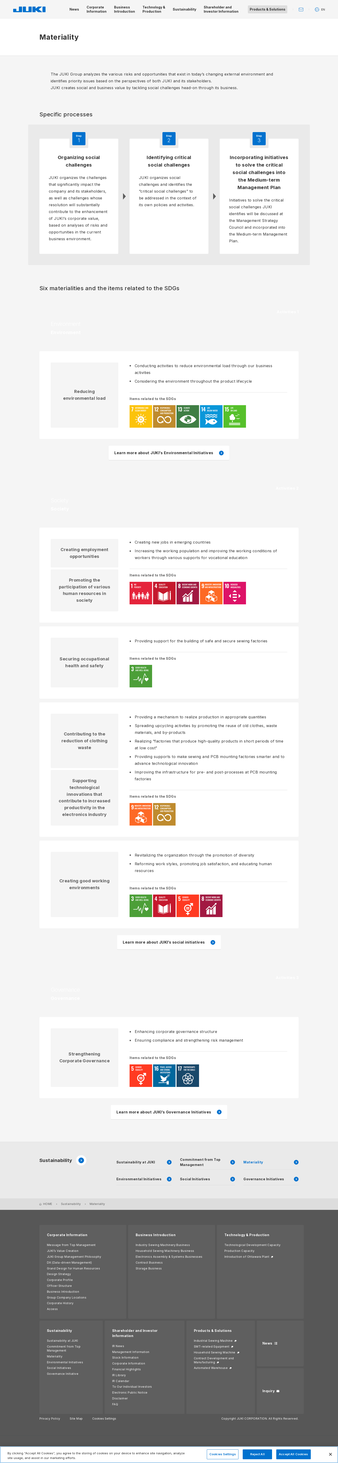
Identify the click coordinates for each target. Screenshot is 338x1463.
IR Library (119, 1375)
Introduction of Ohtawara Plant (246, 1256)
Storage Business (149, 1268)
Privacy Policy (49, 1418)
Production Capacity (239, 1251)
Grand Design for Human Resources (73, 1268)
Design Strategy (59, 1274)
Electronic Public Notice (130, 1392)
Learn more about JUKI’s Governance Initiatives (163, 1112)
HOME (47, 1204)
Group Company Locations (66, 1297)
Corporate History (60, 1303)
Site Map (76, 1418)
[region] (169, 1454)
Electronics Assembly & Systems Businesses (169, 1256)
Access (52, 1309)
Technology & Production (246, 1235)
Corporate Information (67, 1235)
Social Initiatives (59, 1368)
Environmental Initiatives (65, 1362)
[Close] (330, 1454)
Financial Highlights (126, 1369)
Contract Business (149, 1262)
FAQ (115, 1404)
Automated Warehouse (211, 1368)
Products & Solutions (213, 1331)
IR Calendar (120, 1381)
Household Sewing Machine (214, 1352)
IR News (118, 1346)
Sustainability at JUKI (62, 1340)
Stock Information (125, 1357)
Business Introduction (63, 1291)
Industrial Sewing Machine (213, 1340)
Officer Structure (59, 1286)
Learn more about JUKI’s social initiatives (164, 942)
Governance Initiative (62, 1373)
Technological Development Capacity (252, 1245)
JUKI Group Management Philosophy (74, 1256)
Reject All (257, 1454)
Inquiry (268, 1391)
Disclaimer (120, 1398)
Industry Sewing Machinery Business (163, 1245)
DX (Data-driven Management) (69, 1262)
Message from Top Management (71, 1245)
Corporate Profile (60, 1280)
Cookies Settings (104, 1418)
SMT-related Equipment (211, 1346)
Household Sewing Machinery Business (165, 1251)
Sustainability (62, 1160)
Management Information (131, 1352)
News (267, 1343)
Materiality (54, 1356)
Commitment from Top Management (64, 1348)
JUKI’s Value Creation (62, 1251)
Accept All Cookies (293, 1454)
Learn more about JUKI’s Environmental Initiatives (163, 452)
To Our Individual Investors (132, 1386)
